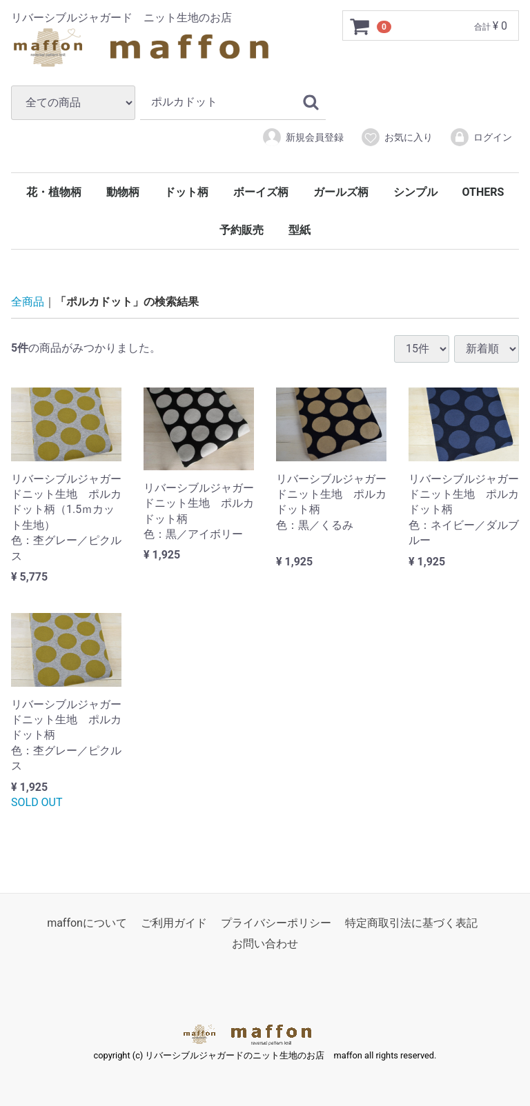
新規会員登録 (303, 137)
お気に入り (396, 137)
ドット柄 (186, 192)
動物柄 (122, 192)
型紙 (299, 230)
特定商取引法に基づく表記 (411, 923)
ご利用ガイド (174, 923)
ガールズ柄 (341, 192)
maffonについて (87, 923)
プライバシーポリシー (276, 923)
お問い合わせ (265, 944)
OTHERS (483, 192)
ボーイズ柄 (260, 192)
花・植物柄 (53, 192)
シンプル (415, 192)
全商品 (27, 301)
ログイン (480, 137)
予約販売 (241, 230)
